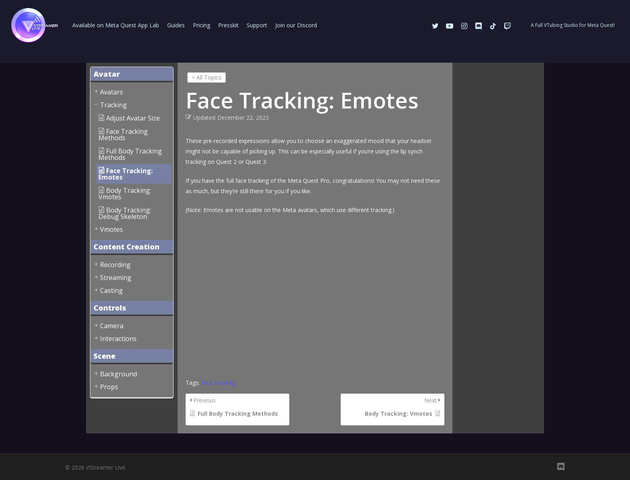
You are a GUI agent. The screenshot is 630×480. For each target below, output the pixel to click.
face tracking (218, 382)
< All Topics (206, 77)
